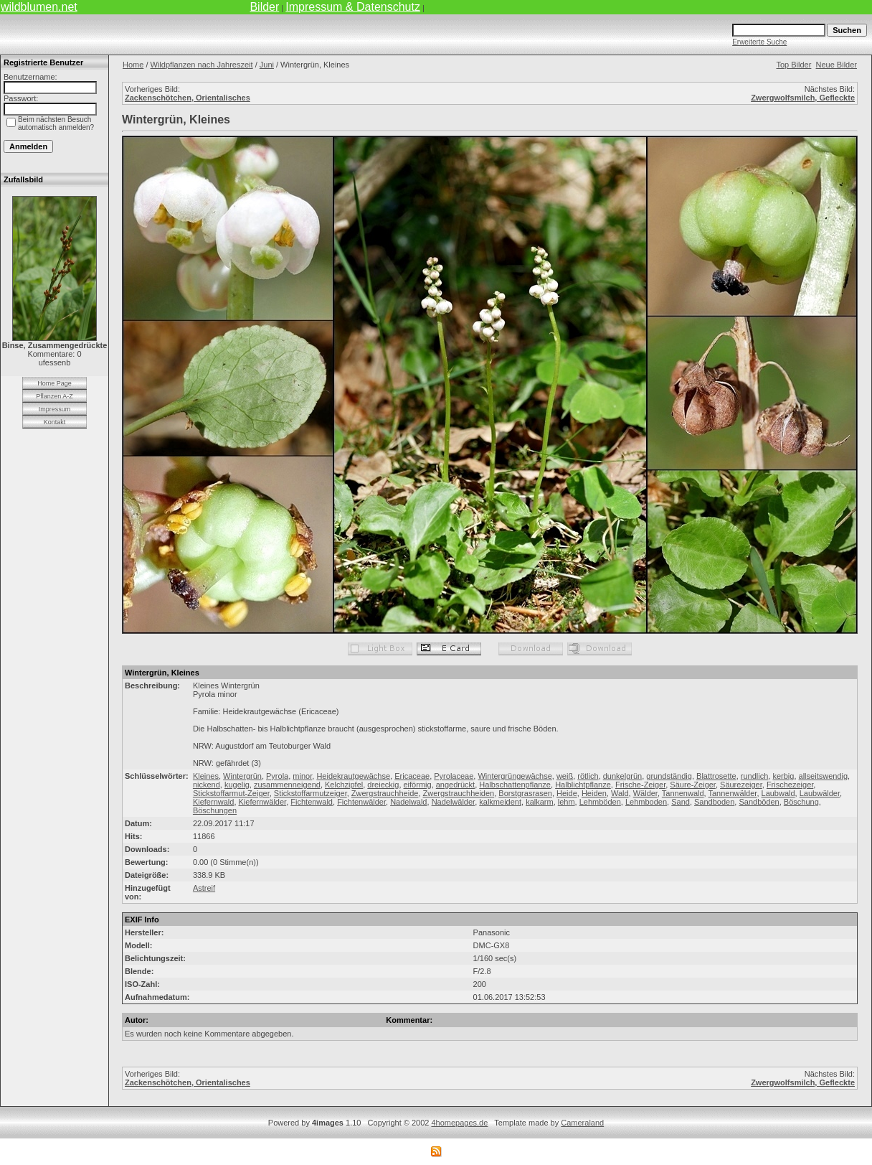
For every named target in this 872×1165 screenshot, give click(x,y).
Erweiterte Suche (759, 42)
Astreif (204, 888)
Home (133, 64)
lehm (566, 801)
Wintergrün (242, 776)
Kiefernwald (213, 801)
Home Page (54, 383)
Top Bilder (793, 64)
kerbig (783, 776)
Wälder (645, 793)
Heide (566, 793)
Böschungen (215, 810)
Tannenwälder (732, 793)
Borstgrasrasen (525, 793)
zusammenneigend (287, 784)
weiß (564, 776)
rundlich (755, 776)
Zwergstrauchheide (385, 793)
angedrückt (455, 784)
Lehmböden (600, 801)
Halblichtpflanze (583, 784)
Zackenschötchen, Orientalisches (187, 97)
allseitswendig (823, 776)
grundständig (669, 776)
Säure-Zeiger (693, 784)
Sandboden (714, 801)
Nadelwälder (453, 801)
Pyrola (277, 776)
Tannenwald (683, 793)
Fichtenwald (311, 801)
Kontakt (55, 422)
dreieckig (383, 784)
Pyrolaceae (453, 776)
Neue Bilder (836, 64)
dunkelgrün (622, 776)
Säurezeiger (741, 784)
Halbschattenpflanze (515, 784)
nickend (206, 784)
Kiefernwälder (263, 801)
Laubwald (778, 793)
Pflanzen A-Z (54, 396)
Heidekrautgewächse (353, 776)
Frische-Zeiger (640, 784)
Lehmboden (646, 801)
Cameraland (582, 1122)
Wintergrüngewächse (514, 776)
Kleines (206, 776)
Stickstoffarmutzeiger (310, 793)
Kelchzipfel (344, 784)
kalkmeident (500, 801)
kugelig (237, 784)
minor (302, 776)
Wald (620, 793)
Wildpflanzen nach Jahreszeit (202, 64)
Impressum (55, 409)
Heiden (594, 793)
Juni (267, 64)
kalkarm (540, 801)
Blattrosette (716, 776)
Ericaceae (412, 776)
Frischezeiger (790, 784)
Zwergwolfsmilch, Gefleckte (803, 97)
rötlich (587, 776)
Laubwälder (820, 793)
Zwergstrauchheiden (459, 793)
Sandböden (759, 801)
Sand (680, 801)
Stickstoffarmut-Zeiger (231, 793)
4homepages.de (459, 1122)
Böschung (801, 801)
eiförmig (418, 784)
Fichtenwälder (361, 801)
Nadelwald (408, 801)
